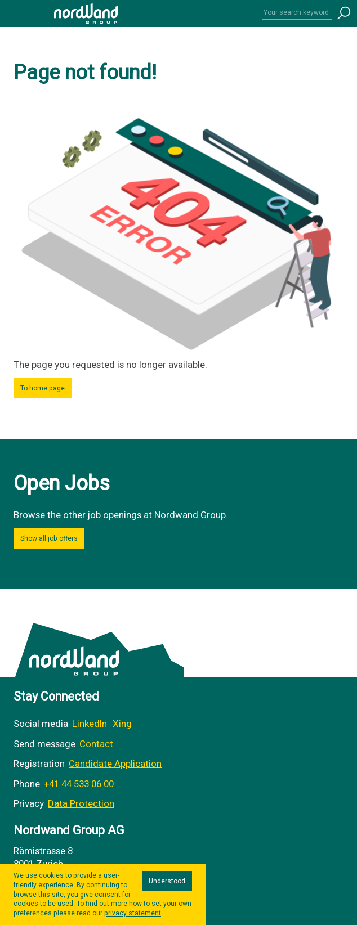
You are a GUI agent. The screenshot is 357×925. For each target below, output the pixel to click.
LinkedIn (89, 724)
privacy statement (132, 913)
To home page (42, 388)
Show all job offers (49, 538)
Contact (96, 744)
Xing (122, 724)
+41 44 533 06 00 (79, 784)
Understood (167, 881)
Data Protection (81, 804)
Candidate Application (115, 764)
